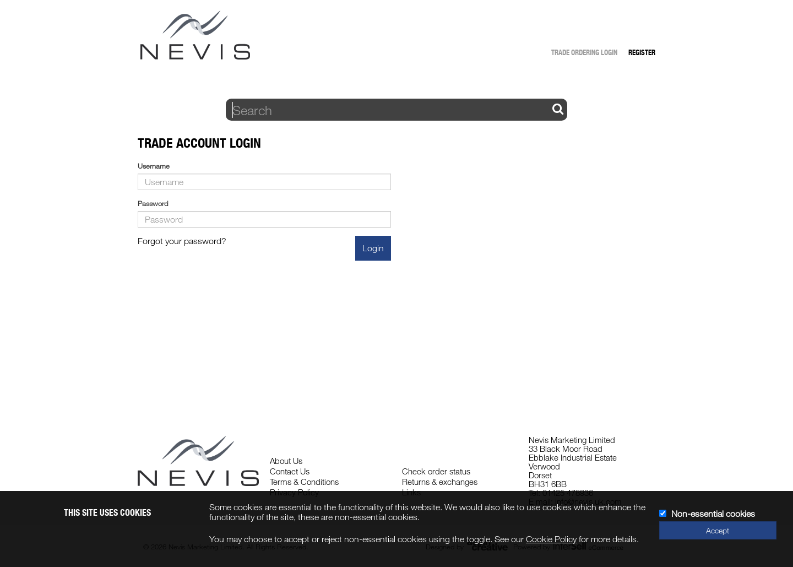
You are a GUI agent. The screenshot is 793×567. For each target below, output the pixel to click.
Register (641, 52)
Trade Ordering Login (584, 52)
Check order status (436, 471)
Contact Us (289, 471)
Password (153, 203)
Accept (717, 530)
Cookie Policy (551, 539)
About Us (286, 461)
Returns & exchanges (439, 482)
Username (154, 165)
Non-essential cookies (713, 514)
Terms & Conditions (304, 482)
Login (373, 248)
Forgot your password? (182, 241)
